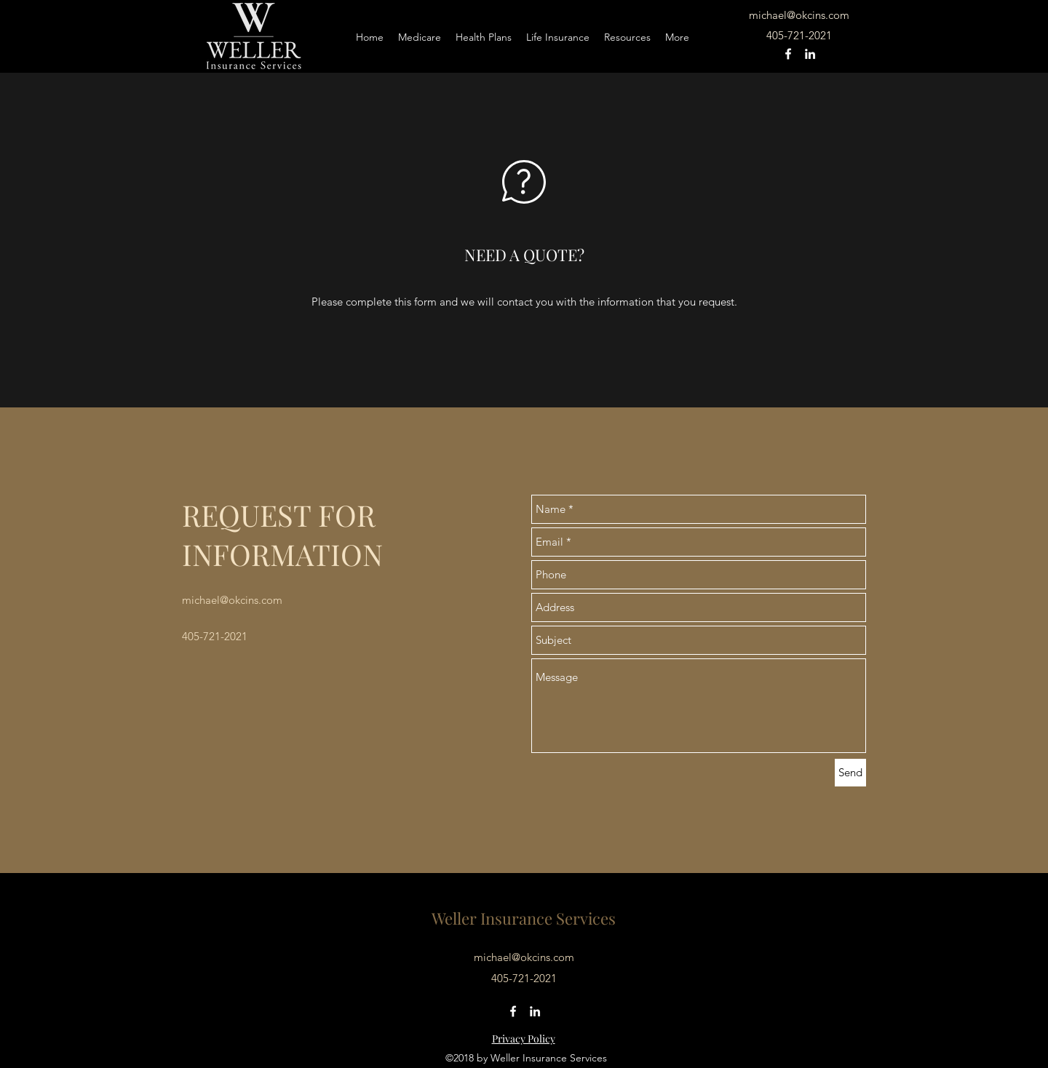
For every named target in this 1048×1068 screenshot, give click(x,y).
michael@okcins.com (799, 15)
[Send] (850, 772)
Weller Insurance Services (524, 918)
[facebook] (788, 54)
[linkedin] (810, 54)
